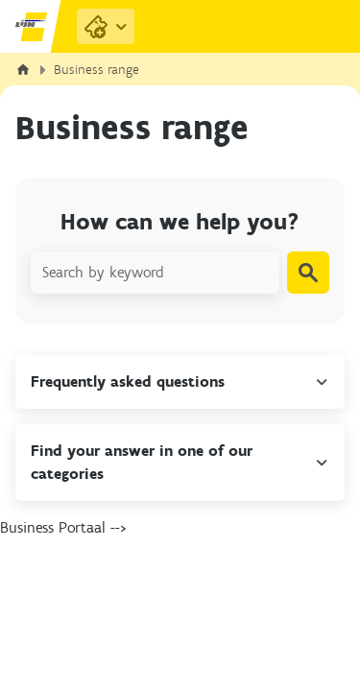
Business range (96, 69)
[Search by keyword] (155, 272)
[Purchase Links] (105, 26)
